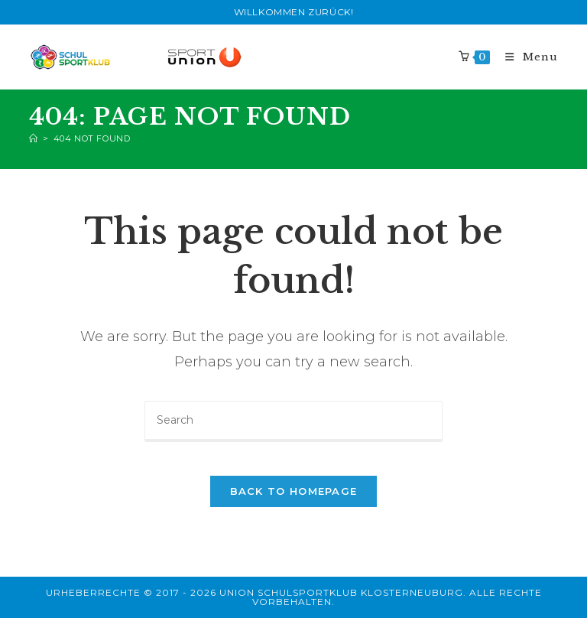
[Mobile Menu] (526, 56)
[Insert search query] (293, 421)
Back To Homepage (294, 504)
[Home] (33, 138)
